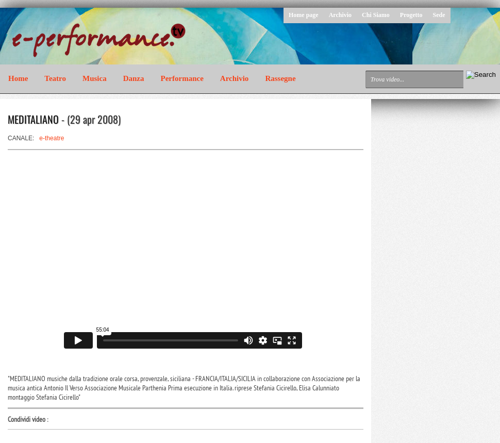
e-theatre (51, 138)
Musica (94, 78)
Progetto (411, 15)
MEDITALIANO (33, 119)
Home (18, 78)
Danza (133, 78)
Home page (304, 15)
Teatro (55, 78)
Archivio (340, 15)
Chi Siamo (376, 15)
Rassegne (280, 78)
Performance (182, 78)
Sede (439, 15)
